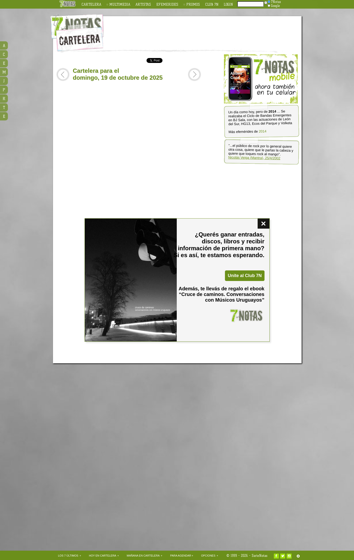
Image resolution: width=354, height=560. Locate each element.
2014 (262, 131)
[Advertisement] (208, 30)
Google (274, 6)
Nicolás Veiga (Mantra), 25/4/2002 (254, 157)
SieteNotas (259, 556)
